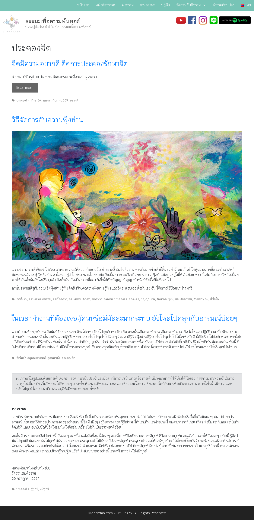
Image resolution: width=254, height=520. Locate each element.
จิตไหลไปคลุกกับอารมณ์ (31, 358)
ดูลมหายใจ (53, 358)
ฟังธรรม (128, 5)
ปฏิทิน (165, 5)
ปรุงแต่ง (134, 299)
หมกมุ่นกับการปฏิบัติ (55, 100)
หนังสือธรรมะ (105, 5)
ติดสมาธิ (97, 299)
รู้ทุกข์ (34, 489)
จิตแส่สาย (75, 299)
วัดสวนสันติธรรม (193, 5)
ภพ (153, 299)
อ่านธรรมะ (147, 5)
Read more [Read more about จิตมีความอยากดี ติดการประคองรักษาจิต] (25, 87)
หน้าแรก (83, 5)
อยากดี (74, 100)
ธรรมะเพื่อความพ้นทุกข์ (52, 21)
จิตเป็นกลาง (60, 299)
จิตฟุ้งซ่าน (35, 299)
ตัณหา (86, 299)
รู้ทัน (170, 299)
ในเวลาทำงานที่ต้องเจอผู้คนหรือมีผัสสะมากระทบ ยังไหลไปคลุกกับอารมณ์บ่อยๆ (124, 318)
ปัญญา (145, 299)
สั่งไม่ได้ (214, 299)
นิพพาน (108, 299)
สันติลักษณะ (201, 299)
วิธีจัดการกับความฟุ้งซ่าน (47, 120)
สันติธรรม (186, 299)
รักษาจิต (36, 100)
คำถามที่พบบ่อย (224, 5)
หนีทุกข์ (44, 489)
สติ (177, 299)
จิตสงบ (46, 299)
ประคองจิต (22, 100)
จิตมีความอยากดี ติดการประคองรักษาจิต (70, 63)
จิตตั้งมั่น (21, 299)
